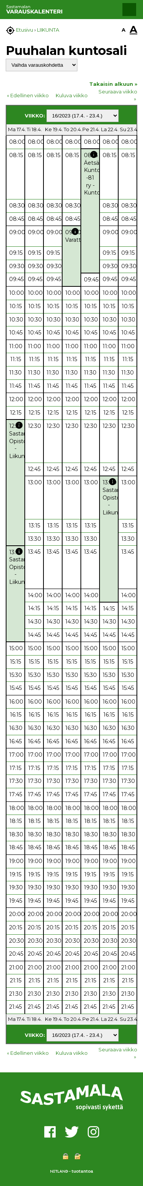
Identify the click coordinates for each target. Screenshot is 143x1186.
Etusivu (24, 30)
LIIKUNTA (48, 30)
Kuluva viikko (72, 95)
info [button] (94, 154)
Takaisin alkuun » (113, 84)
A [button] (123, 30)
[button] (129, 9)
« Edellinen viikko (28, 95)
